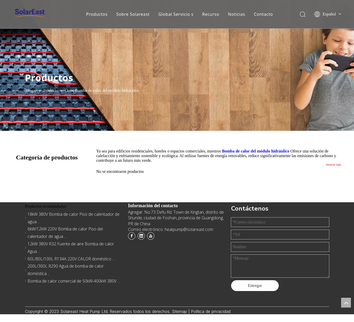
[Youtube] (150, 236)
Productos (96, 14)
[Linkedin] (141, 236)
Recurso (210, 14)
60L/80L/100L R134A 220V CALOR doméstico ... (71, 259)
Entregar (255, 285)
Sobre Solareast (133, 14)
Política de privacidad (211, 311)
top (346, 303)
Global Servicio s (175, 14)
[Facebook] (131, 236)
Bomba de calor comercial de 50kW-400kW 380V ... (74, 281)
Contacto (263, 14)
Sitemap (180, 311)
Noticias (236, 14)
